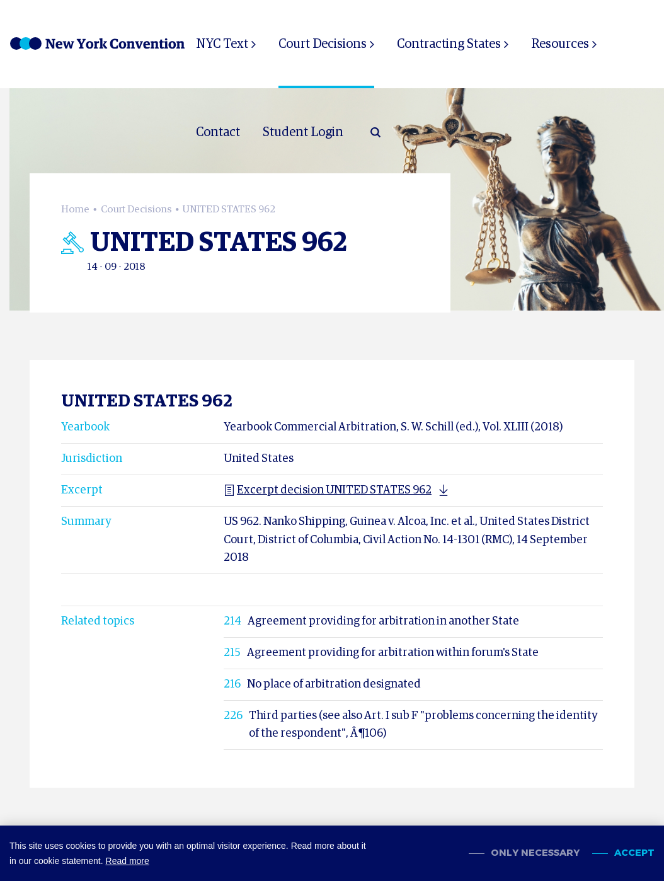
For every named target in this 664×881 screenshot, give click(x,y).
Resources (558, 44)
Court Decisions (322, 44)
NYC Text (222, 44)
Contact (218, 132)
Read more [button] (127, 861)
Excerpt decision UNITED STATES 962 (328, 481)
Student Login (303, 132)
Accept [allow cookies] (634, 853)
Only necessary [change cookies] (535, 853)
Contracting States (448, 44)
